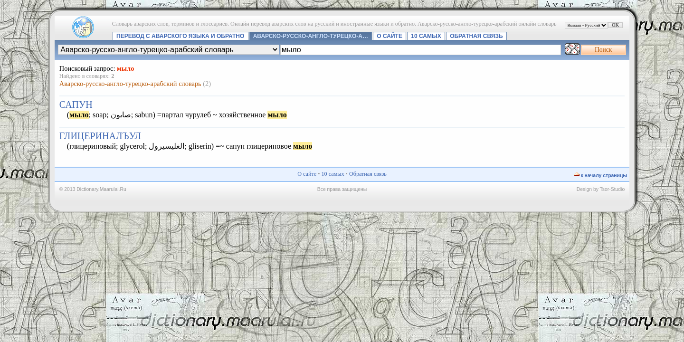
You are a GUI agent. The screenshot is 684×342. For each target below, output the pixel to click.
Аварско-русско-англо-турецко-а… (310, 36)
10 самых (426, 36)
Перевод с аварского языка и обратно (180, 36)
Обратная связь (476, 36)
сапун (76, 104)
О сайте (389, 36)
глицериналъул (100, 136)
